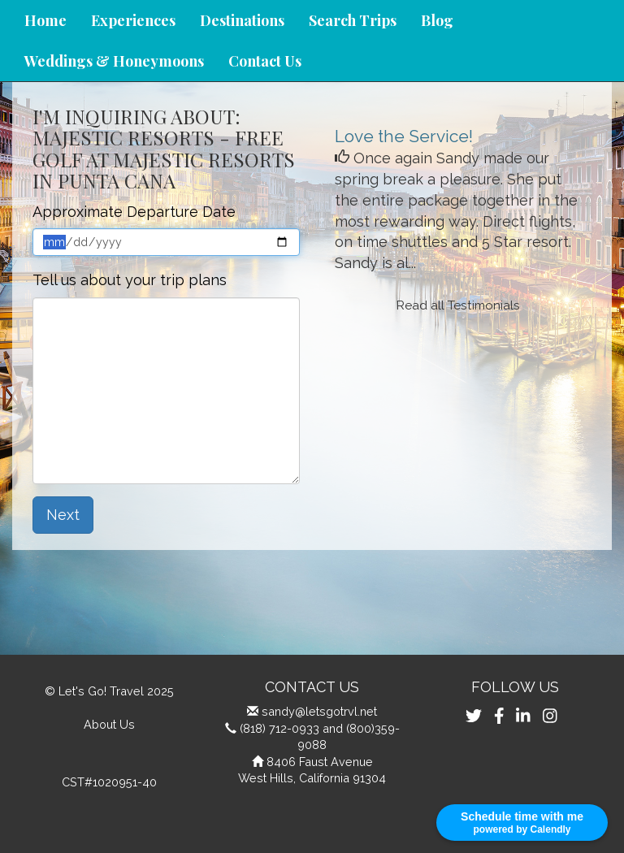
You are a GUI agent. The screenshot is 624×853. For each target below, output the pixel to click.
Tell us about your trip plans (129, 279)
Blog (437, 20)
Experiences (133, 20)
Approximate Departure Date (134, 211)
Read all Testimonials (458, 305)
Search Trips (352, 20)
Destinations (242, 20)
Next (63, 514)
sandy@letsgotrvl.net (319, 711)
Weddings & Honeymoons (114, 61)
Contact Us (264, 61)
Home (45, 20)
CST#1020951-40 (109, 782)
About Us (109, 724)
